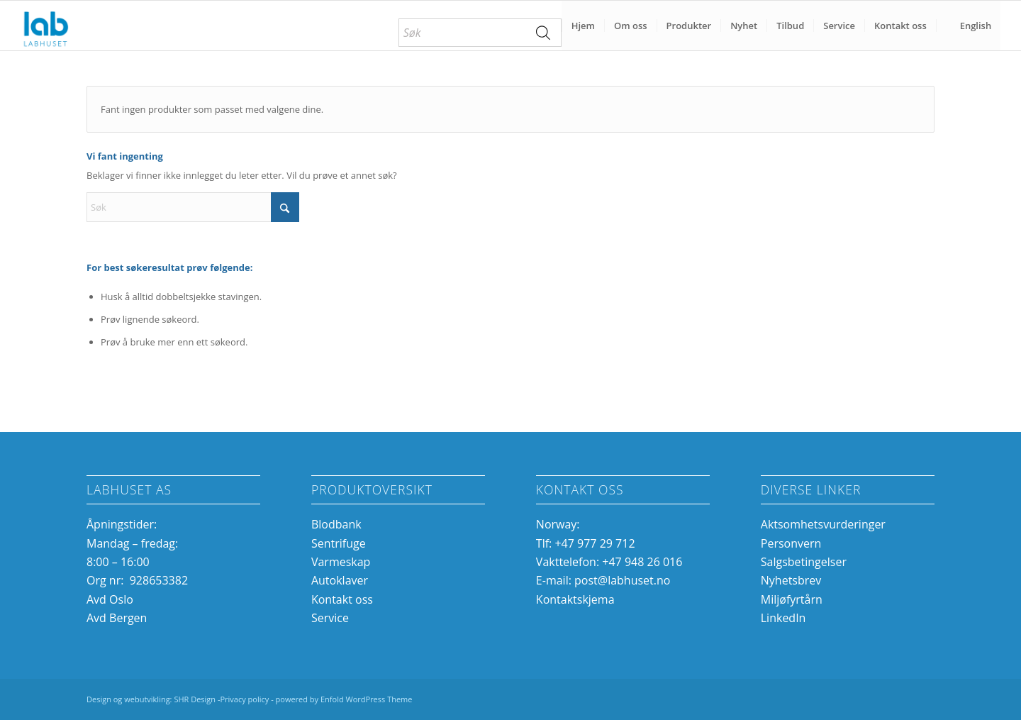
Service (330, 618)
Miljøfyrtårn (791, 599)
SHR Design (196, 699)
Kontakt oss (342, 599)
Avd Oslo (110, 599)
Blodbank (336, 524)
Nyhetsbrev (791, 580)
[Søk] (193, 207)
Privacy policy (244, 699)
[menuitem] (480, 33)
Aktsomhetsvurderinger (823, 524)
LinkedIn (783, 618)
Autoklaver (339, 580)
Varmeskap (340, 562)
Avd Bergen (117, 618)
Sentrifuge (338, 543)
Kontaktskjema (575, 599)
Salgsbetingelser (804, 562)
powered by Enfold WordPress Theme (344, 699)
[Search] (544, 32)
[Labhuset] (45, 25)
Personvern (791, 543)
